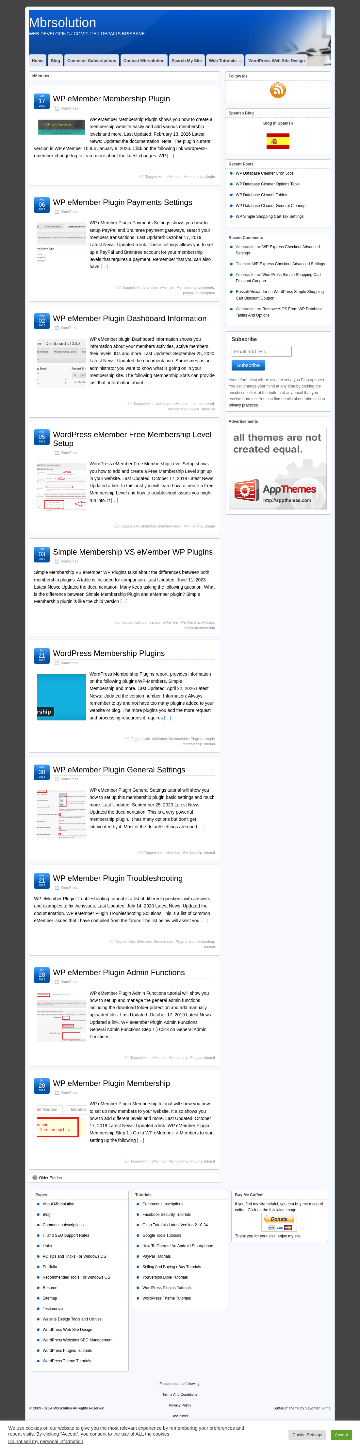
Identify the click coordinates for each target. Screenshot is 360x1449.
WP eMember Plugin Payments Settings (122, 202)
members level (202, 403)
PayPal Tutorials (156, 1256)
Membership (194, 177)
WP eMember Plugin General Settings (119, 769)
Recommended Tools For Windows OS (76, 1277)
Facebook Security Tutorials (166, 1214)
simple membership (199, 628)
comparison (152, 622)
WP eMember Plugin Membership (111, 1083)
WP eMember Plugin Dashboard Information (129, 318)
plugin (210, 177)
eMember (174, 177)
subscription (205, 293)
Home (37, 60)
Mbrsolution (62, 22)
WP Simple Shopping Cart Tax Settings (270, 216)
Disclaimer (180, 1416)
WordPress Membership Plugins (109, 653)
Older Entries (47, 1177)
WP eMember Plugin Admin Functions (119, 972)
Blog (55, 60)
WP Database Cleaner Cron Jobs (265, 173)
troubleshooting (201, 941)
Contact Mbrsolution (144, 60)
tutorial (209, 744)
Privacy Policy (180, 1405)
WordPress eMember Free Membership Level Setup (132, 438)
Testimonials (53, 1308)
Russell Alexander (251, 291)
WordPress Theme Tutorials (67, 1361)
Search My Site (187, 60)
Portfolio (50, 1267)
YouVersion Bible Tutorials (165, 1277)
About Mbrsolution (58, 1204)
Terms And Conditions (179, 1394)
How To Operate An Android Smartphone (177, 1246)
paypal (188, 293)
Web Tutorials (225, 62)
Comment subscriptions (91, 60)
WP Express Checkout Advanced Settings (289, 264)
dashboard (163, 403)
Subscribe (244, 339)
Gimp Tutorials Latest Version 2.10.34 (175, 1225)
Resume (50, 1287)
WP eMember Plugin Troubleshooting (118, 878)
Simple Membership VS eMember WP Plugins (133, 551)
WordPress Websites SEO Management (78, 1340)
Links (47, 1246)
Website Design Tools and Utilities (72, 1319)
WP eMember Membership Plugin (111, 98)
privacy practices (243, 405)
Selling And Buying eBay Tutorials (171, 1267)
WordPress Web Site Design (276, 60)
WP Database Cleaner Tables (261, 195)
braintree (150, 287)
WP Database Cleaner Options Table (268, 184)
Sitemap (50, 1298)
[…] (170, 155)
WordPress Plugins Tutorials (67, 1350)
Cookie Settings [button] (307, 1434)
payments (206, 287)
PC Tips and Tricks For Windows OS (74, 1256)
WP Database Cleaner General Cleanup (270, 205)
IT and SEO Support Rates (66, 1235)
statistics (208, 409)
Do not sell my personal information (45, 1441)
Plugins (208, 622)
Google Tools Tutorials (161, 1235)
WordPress (69, 108)
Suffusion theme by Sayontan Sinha (302, 1408)
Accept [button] (341, 1434)
